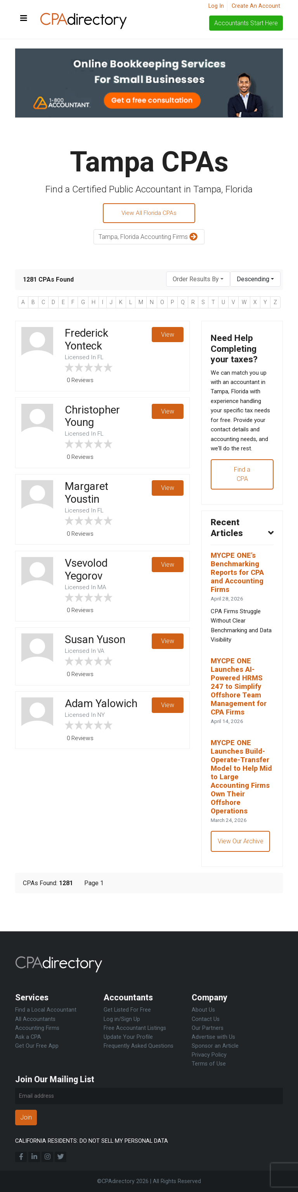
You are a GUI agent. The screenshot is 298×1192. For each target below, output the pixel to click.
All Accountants (35, 1019)
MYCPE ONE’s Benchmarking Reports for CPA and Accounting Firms (239, 592)
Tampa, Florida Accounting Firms (149, 238)
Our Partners (208, 1028)
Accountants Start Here (246, 23)
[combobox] (198, 280)
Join (26, 1117)
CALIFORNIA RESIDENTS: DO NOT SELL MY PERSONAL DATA (91, 1141)
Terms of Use (209, 1064)
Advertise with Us (213, 1037)
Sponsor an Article (215, 1046)
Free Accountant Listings (135, 1028)
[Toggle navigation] (23, 18)
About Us (203, 1010)
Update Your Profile (128, 1037)
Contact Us (206, 1019)
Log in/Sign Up (122, 1019)
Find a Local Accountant (45, 1010)
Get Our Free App (37, 1046)
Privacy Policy (209, 1055)
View (167, 335)
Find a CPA (242, 491)
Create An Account (256, 6)
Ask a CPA (28, 1037)
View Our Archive (241, 871)
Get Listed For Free (127, 1010)
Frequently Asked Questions (138, 1046)
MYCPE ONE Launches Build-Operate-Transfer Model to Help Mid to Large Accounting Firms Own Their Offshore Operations (242, 805)
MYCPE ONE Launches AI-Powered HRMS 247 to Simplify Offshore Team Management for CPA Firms (240, 711)
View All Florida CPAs (149, 213)
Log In (216, 6)
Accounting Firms (37, 1028)
